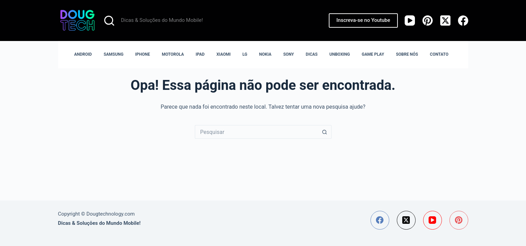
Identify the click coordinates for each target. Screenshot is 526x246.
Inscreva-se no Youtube (363, 20)
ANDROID (83, 54)
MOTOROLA (173, 54)
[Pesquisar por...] (256, 132)
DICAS (312, 54)
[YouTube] (410, 20)
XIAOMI (223, 54)
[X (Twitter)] (445, 20)
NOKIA (265, 54)
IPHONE (142, 54)
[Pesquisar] (109, 21)
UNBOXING (339, 54)
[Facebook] (463, 20)
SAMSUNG (113, 54)
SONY (288, 54)
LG (244, 54)
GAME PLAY (373, 54)
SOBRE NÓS (407, 54)
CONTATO (439, 54)
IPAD (200, 54)
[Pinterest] (427, 20)
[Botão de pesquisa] (325, 132)
